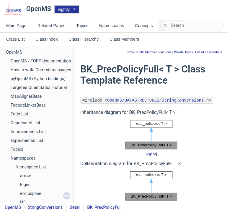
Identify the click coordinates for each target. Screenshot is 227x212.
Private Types (183, 52)
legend (151, 154)
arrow (25, 175)
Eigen (25, 184)
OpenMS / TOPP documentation (41, 61)
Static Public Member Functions (149, 52)
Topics (17, 149)
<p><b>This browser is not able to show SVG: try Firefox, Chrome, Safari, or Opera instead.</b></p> (151, 135)
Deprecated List (25, 122)
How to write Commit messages (41, 69)
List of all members (208, 52)
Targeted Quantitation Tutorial (39, 87)
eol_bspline (30, 193)
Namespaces (23, 158)
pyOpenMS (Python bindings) (38, 78)
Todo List (19, 114)
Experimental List (27, 140)
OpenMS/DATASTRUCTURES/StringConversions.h (158, 100)
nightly (64, 9)
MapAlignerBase (26, 96)
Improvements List (28, 131)
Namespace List (30, 167)
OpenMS (14, 52)
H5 (22, 202)
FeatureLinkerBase (28, 105)
